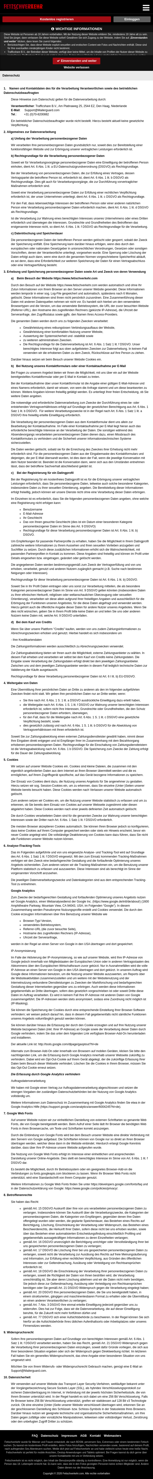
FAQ (35, 1435)
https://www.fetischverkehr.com (76, 278)
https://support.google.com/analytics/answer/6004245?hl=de (80, 1107)
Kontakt (95, 1435)
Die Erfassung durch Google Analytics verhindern (45, 1074)
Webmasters (112, 1435)
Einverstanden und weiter (76, 61)
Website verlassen (76, 67)
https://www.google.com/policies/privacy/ (91, 1188)
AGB (83, 1435)
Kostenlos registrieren (57, 19)
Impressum (69, 1435)
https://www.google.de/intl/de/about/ (116, 901)
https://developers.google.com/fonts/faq (116, 1184)
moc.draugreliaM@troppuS (42, 110)
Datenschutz (49, 1435)
